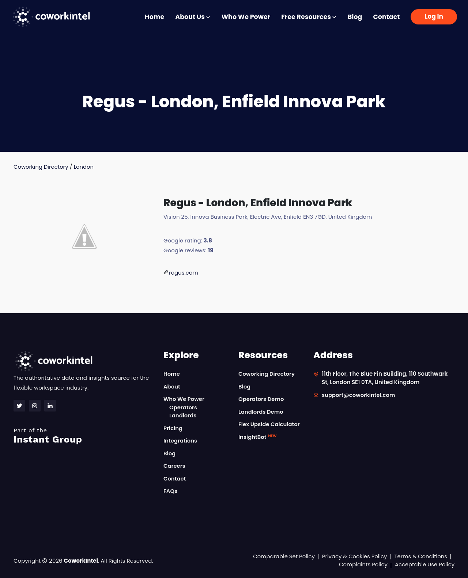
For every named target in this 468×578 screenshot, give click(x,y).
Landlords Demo (261, 412)
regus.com (183, 272)
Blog (355, 16)
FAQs (170, 491)
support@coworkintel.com (359, 395)
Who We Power (246, 16)
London (84, 167)
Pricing (173, 428)
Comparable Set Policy (282, 556)
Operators (183, 407)
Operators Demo (261, 399)
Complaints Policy (362, 565)
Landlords (183, 416)
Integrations (180, 441)
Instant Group (84, 436)
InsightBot (257, 437)
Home (154, 16)
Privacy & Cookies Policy (353, 556)
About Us (192, 16)
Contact (386, 16)
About (171, 386)
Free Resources (309, 16)
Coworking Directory (41, 167)
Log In (433, 16)
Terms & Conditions (420, 556)
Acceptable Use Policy (424, 565)
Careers (174, 466)
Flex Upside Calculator (269, 424)
